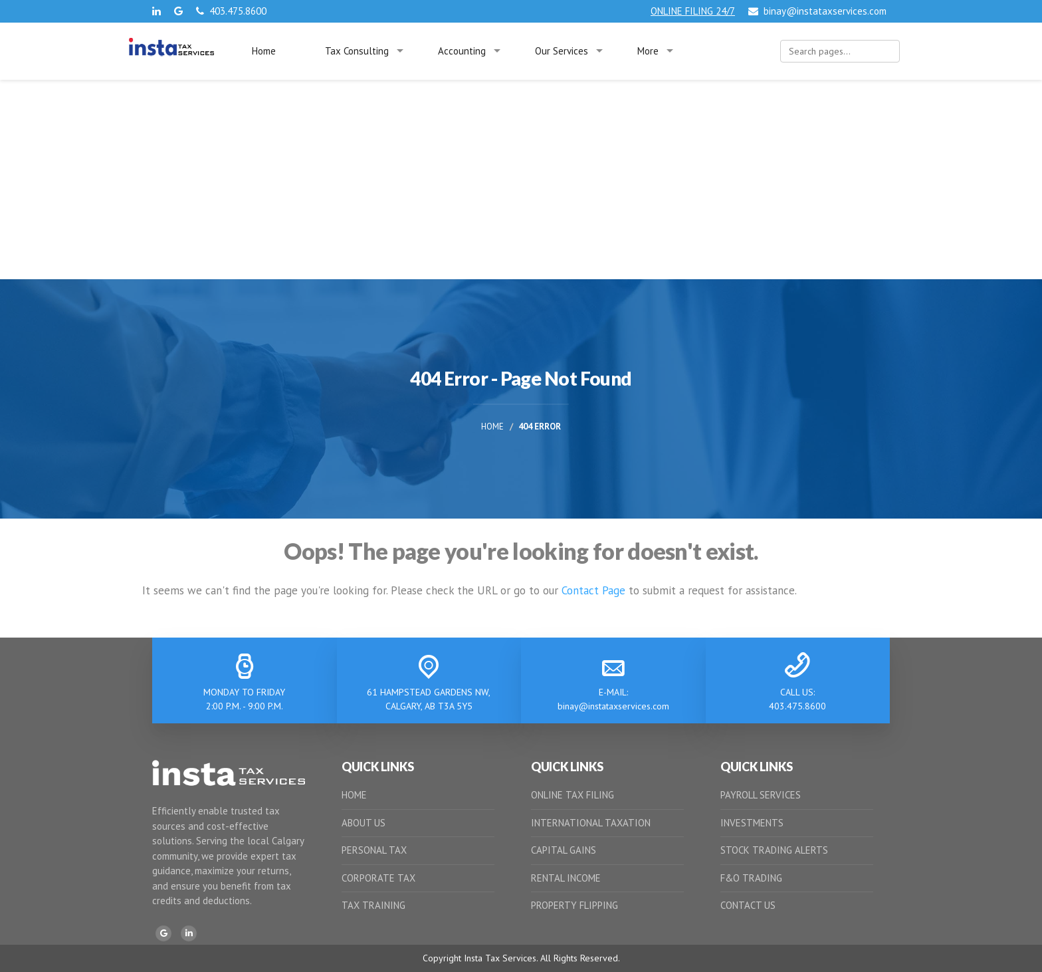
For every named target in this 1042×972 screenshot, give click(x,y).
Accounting (462, 51)
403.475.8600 (231, 11)
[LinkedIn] (188, 933)
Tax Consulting (357, 51)
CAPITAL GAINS (563, 850)
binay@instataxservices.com (817, 11)
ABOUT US (363, 822)
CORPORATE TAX (378, 878)
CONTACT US (748, 905)
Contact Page (593, 590)
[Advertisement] (521, 179)
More (648, 51)
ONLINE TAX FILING (572, 795)
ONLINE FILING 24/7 (693, 11)
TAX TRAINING (373, 905)
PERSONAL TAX (374, 850)
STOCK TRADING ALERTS (774, 850)
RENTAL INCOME (566, 878)
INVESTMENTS (751, 822)
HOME (354, 795)
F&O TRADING (751, 878)
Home (264, 51)
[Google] (163, 933)
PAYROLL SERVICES (760, 795)
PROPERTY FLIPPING (574, 905)
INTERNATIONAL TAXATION (591, 822)
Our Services (561, 51)
